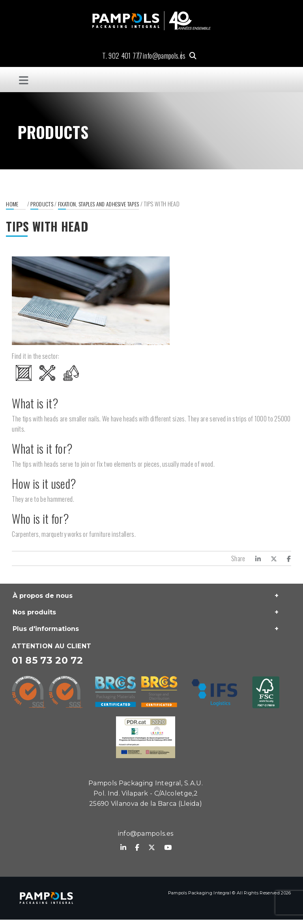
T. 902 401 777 (122, 55)
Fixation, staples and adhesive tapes (98, 204)
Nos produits (34, 612)
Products (41, 204)
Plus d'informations (46, 629)
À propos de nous (43, 596)
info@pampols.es (164, 55)
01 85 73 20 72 (47, 660)
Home (12, 204)
